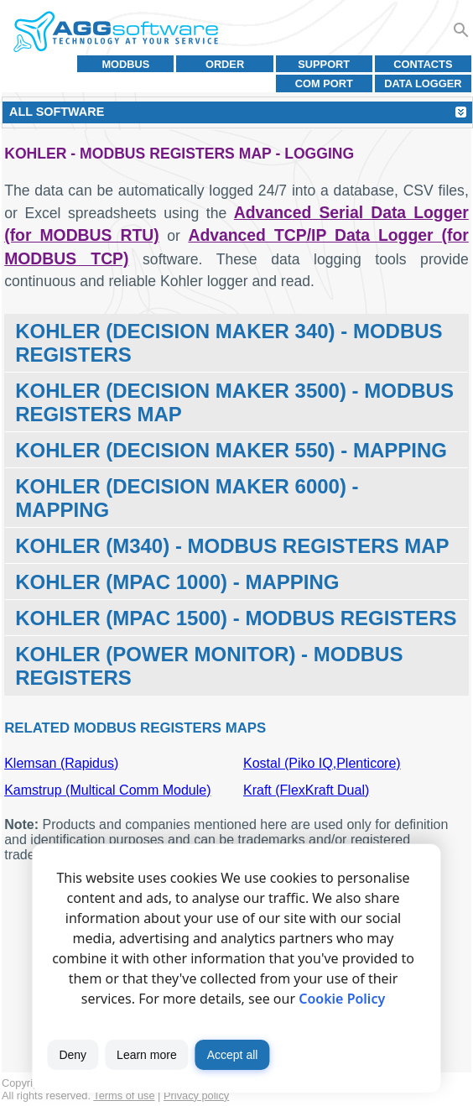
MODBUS (125, 64)
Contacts (422, 64)
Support (324, 64)
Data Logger (422, 83)
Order (224, 64)
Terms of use (123, 1095)
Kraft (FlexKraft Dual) (306, 790)
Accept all (232, 1055)
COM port (324, 83)
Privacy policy (196, 1095)
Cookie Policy (342, 998)
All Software (56, 111)
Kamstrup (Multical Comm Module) (107, 790)
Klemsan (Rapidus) (61, 763)
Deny (72, 1055)
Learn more (147, 1055)
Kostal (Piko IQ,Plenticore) (322, 763)
